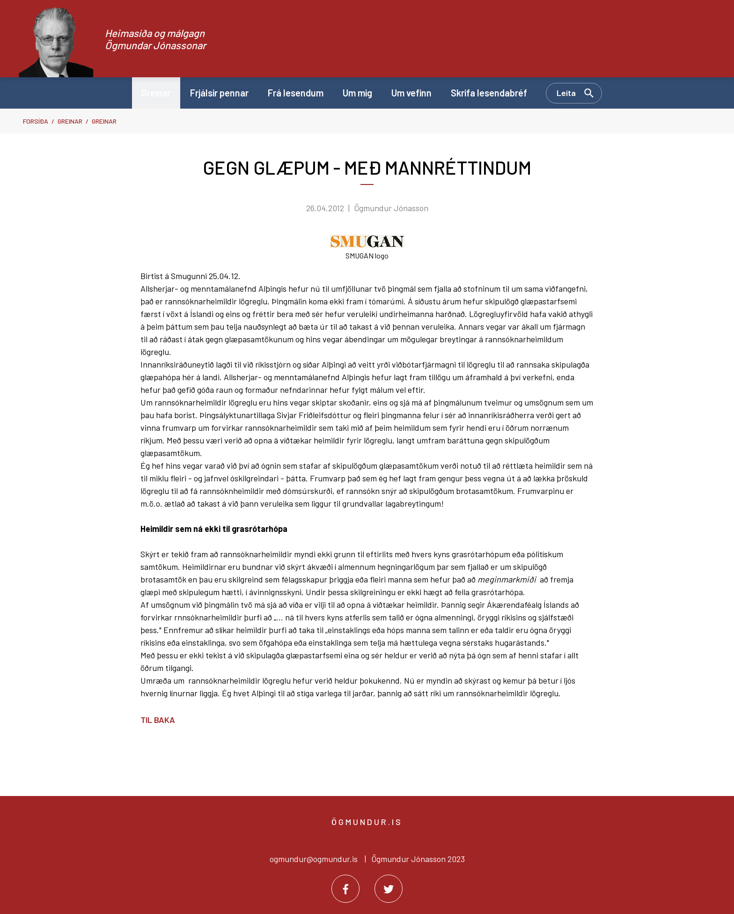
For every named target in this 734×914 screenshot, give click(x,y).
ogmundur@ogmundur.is (314, 859)
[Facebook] (345, 889)
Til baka (157, 720)
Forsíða (35, 121)
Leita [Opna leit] (566, 93)
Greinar (70, 121)
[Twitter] (388, 889)
